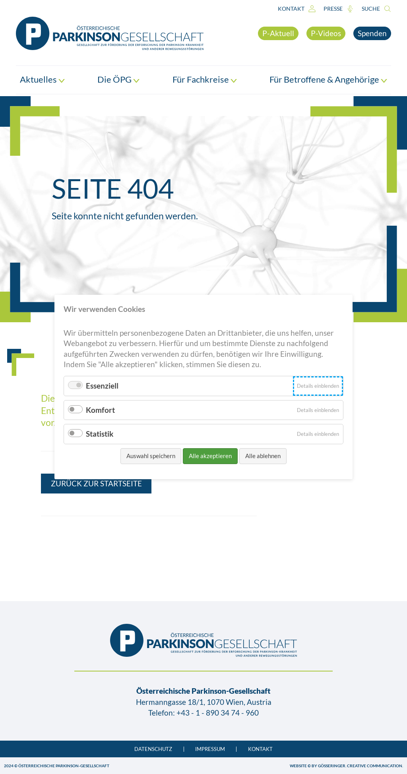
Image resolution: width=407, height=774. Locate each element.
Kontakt (297, 8)
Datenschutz (153, 749)
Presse (339, 8)
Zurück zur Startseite (96, 483)
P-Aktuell (278, 33)
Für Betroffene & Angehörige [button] (328, 79)
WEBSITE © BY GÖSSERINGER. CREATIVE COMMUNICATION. (346, 765)
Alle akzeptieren (210, 455)
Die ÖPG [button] (118, 79)
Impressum (210, 749)
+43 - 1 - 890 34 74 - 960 (217, 712)
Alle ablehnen (263, 455)
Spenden (372, 33)
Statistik (99, 433)
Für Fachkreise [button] (204, 79)
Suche (376, 8)
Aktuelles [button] (42, 79)
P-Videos (326, 33)
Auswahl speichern (150, 455)
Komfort (100, 409)
